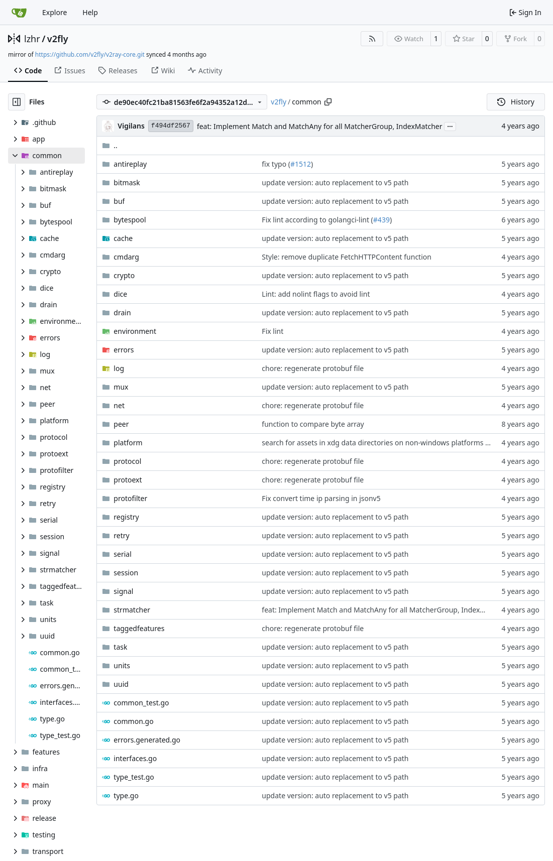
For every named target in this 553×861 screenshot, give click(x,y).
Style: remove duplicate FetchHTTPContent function (346, 257)
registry (126, 517)
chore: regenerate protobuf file (313, 368)
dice (120, 294)
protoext (128, 479)
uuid (121, 684)
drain (122, 312)
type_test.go (134, 777)
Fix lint (272, 331)
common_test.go (141, 702)
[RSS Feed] (372, 38)
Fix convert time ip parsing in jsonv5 (321, 498)
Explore (54, 12)
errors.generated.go (147, 740)
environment (135, 331)
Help (90, 12)
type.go (126, 795)
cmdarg (126, 257)
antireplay (130, 164)
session (126, 572)
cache (123, 238)
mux (121, 387)
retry (121, 535)
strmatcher (132, 609)
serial (122, 554)
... (450, 125)
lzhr (32, 39)
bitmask (127, 182)
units (122, 665)
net (119, 405)
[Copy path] (327, 101)
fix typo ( (276, 164)
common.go (133, 721)
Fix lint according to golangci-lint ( (317, 219)
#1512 (300, 164)
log (119, 368)
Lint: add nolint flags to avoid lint (316, 294)
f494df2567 (170, 126)
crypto (124, 275)
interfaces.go (135, 758)
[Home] (19, 13)
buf (119, 201)
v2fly (57, 39)
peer (121, 424)
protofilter (130, 498)
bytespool (130, 219)
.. (110, 145)
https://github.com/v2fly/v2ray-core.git (90, 54)
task (120, 647)
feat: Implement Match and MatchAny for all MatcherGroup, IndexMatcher (320, 126)
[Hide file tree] (16, 101)
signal (123, 591)
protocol (127, 461)
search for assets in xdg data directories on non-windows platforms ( (374, 442)
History (515, 101)
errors (124, 349)
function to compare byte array (313, 424)
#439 (381, 219)
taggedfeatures (139, 628)
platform (128, 442)
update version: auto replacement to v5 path (335, 182)
